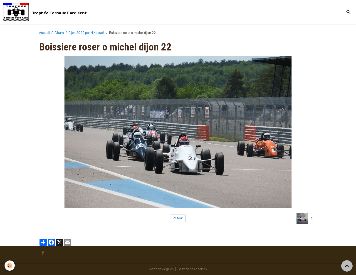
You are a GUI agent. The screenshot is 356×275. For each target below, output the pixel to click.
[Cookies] (10, 265)
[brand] (45, 12)
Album (59, 33)
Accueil (44, 33)
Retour (178, 218)
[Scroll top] (347, 266)
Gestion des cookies (192, 269)
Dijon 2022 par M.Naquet (86, 33)
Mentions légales (161, 269)
